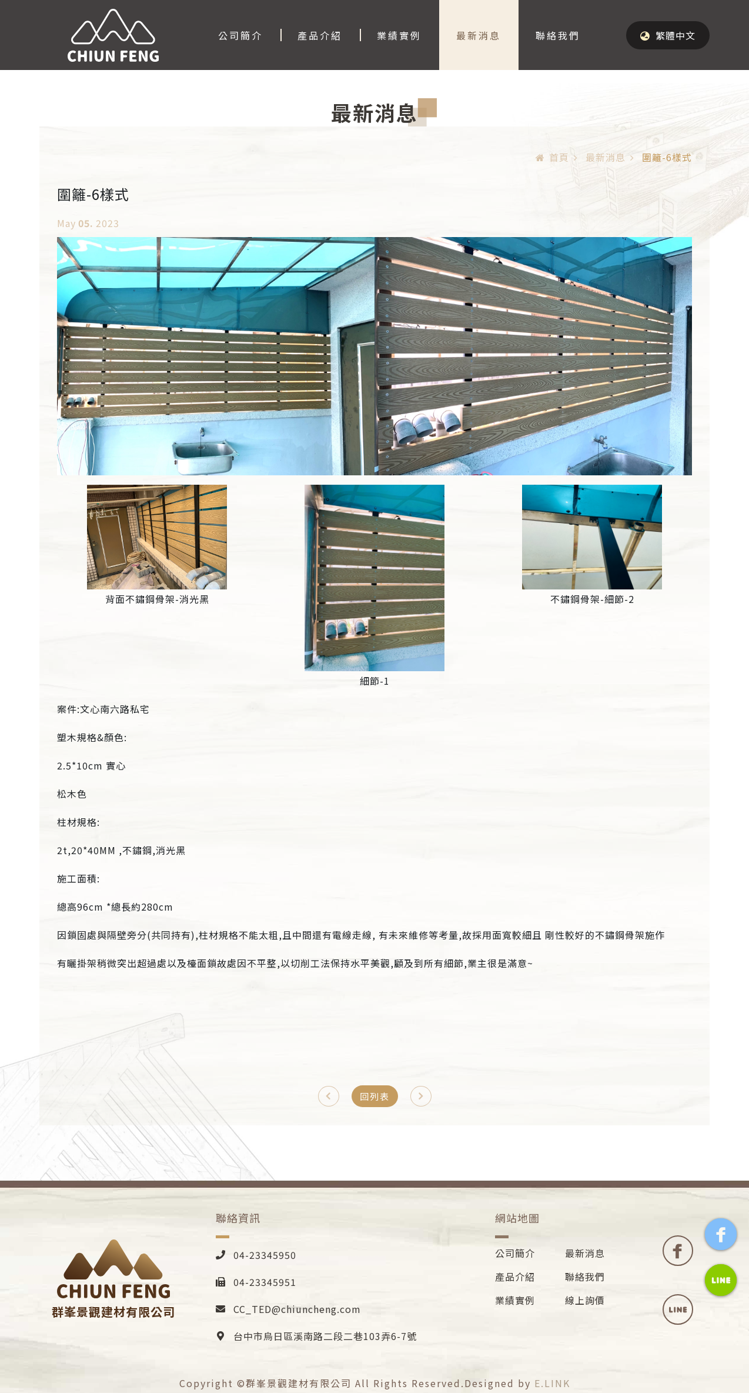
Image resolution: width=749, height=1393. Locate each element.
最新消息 (478, 35)
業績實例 (399, 35)
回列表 (375, 1096)
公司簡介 (240, 35)
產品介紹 (319, 35)
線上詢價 (585, 1300)
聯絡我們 (558, 35)
